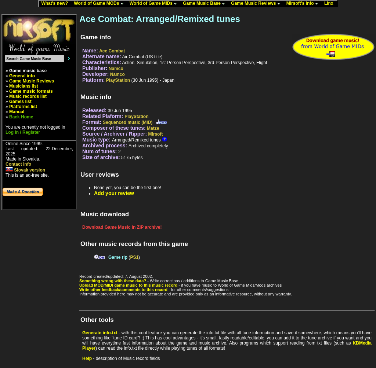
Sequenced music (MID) (127, 122)
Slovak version (25, 170)
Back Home (21, 116)
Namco (116, 68)
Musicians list (23, 86)
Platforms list (23, 106)
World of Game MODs (100, 4)
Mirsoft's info (304, 4)
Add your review (114, 193)
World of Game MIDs (155, 4)
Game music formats (31, 91)
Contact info (18, 164)
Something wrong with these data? (112, 281)
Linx (330, 4)
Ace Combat (112, 51)
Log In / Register (23, 132)
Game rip (117, 257)
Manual (16, 111)
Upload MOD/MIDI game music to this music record (128, 285)
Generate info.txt (100, 332)
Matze (153, 128)
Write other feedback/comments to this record (123, 289)
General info (22, 75)
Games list (20, 101)
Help (87, 358)
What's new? (56, 4)
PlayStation (118, 80)
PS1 (134, 257)
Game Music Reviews (257, 4)
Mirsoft (155, 134)
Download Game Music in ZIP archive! (122, 227)
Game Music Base (205, 4)
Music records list (28, 96)
